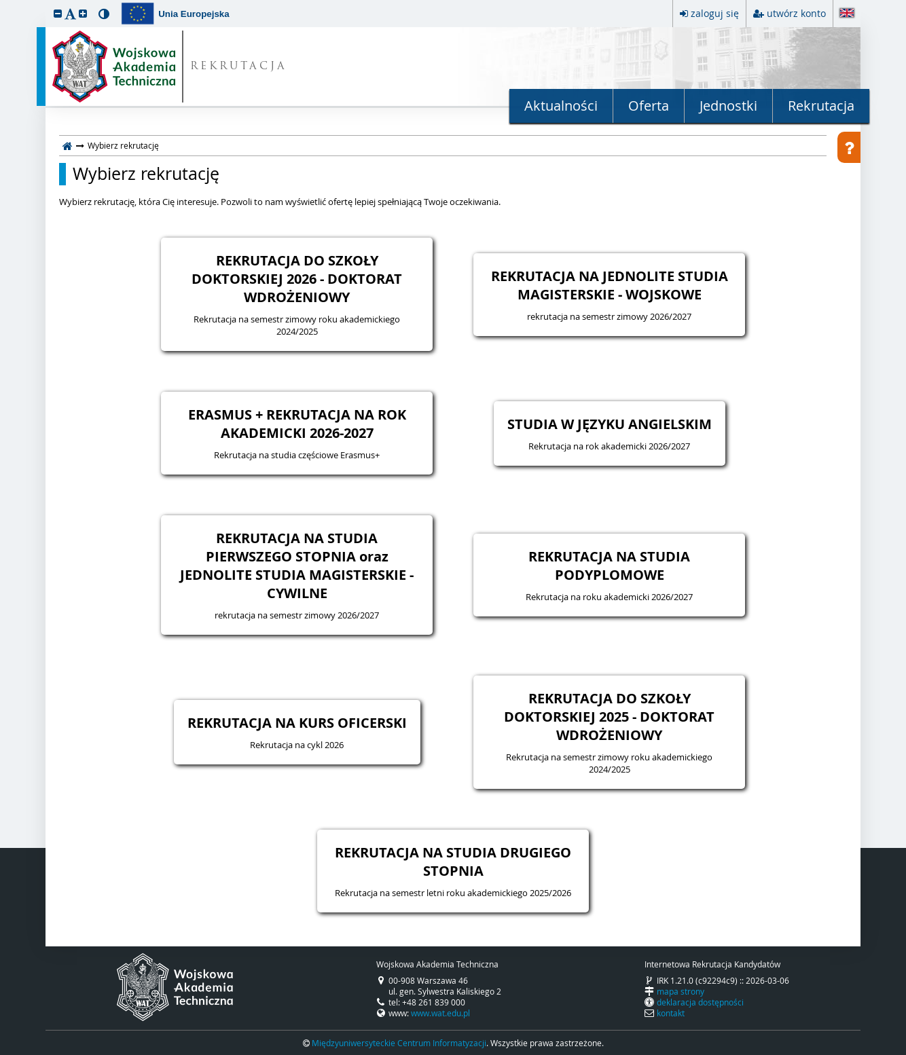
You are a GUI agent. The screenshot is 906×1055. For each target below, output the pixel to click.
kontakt (671, 1012)
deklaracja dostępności (700, 1002)
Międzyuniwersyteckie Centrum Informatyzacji (399, 1042)
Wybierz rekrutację (146, 174)
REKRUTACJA (238, 67)
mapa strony (680, 991)
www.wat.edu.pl (440, 1012)
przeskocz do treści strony (3, 3)
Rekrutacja (821, 105)
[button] (58, 13)
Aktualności (561, 105)
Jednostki (728, 105)
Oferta (648, 105)
